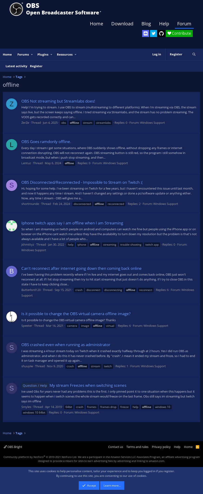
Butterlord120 (31, 290)
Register (36, 66)
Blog (146, 23)
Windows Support (152, 122)
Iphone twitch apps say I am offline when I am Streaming (72, 223)
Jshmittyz (27, 244)
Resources (64, 54)
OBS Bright (13, 447)
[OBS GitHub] (161, 33)
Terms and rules (137, 447)
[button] (32, 54)
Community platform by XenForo (40, 457)
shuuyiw (27, 366)
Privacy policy (161, 447)
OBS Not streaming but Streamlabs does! (58, 101)
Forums (23, 54)
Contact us (115, 447)
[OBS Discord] (145, 33)
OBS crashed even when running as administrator (65, 344)
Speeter (26, 326)
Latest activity (16, 66)
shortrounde (30, 204)
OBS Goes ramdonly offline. (46, 141)
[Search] (194, 54)
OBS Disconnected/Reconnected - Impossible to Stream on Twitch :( (82, 182)
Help (164, 23)
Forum (184, 23)
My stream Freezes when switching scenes (73, 385)
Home (96, 23)
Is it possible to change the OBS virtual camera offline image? (76, 313)
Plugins (42, 54)
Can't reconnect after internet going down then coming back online (81, 268)
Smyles (26, 407)
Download (122, 23)
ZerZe (25, 122)
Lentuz (26, 163)
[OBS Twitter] (153, 33)
